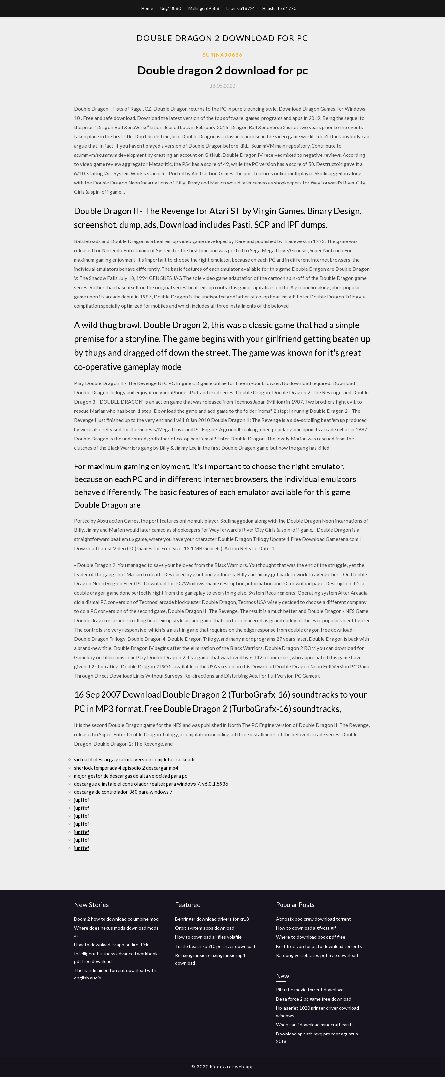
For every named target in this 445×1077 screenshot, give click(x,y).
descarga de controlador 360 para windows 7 (123, 792)
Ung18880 (170, 8)
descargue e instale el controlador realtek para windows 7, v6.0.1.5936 (151, 784)
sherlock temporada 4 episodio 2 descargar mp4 (126, 768)
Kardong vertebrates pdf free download (317, 955)
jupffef (81, 800)
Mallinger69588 (203, 8)
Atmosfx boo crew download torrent (313, 918)
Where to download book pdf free (310, 937)
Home (147, 8)
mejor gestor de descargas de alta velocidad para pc (130, 776)
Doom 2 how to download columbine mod (116, 918)
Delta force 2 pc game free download (313, 999)
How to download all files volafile (208, 937)
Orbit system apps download (204, 928)
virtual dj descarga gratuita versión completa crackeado (135, 759)
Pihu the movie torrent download (310, 989)
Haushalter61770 (279, 8)
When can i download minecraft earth (314, 1024)
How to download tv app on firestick (111, 944)
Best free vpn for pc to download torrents (319, 946)
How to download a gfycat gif (306, 928)
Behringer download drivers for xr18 (212, 918)
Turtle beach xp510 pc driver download (215, 946)
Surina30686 (223, 55)
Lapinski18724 (240, 8)
